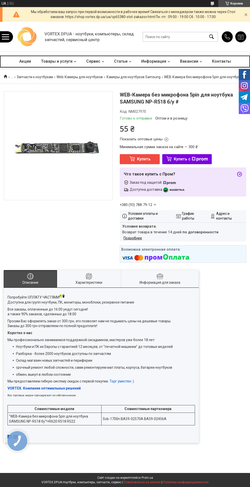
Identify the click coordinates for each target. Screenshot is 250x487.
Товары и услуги (56, 61)
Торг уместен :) (122, 381)
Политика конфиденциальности (185, 482)
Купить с (191, 159)
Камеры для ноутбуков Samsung (133, 77)
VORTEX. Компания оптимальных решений (44, 388)
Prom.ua (147, 477)
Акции (25, 61)
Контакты (221, 61)
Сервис (93, 61)
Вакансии (189, 61)
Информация (153, 61)
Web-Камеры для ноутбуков (79, 77)
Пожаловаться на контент (142, 482)
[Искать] (212, 36)
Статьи (121, 61)
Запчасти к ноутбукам (35, 77)
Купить (143, 159)
